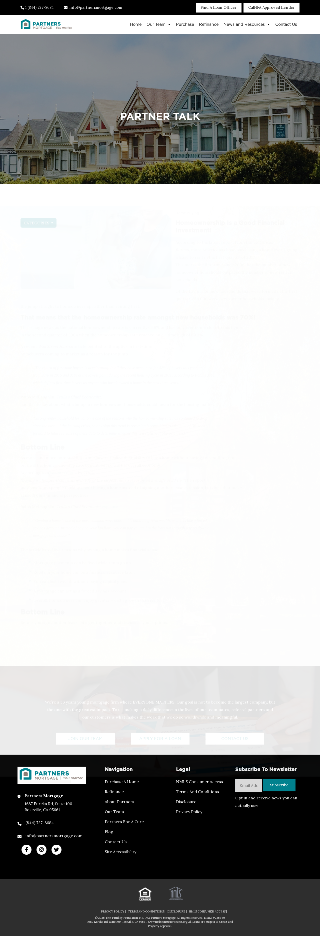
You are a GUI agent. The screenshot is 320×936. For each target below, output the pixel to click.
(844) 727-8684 (40, 822)
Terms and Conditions (197, 791)
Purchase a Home (122, 781)
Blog (109, 831)
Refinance (208, 25)
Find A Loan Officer (218, 7)
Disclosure (186, 801)
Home (136, 25)
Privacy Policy (189, 811)
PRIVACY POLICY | (113, 911)
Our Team (158, 25)
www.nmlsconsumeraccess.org (168, 921)
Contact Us (286, 25)
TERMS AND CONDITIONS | (146, 911)
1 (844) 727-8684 (37, 7)
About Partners (119, 801)
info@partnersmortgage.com (93, 7)
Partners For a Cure (124, 821)
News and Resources (247, 25)
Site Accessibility (120, 851)
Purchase (185, 25)
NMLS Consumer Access (199, 781)
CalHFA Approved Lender (271, 7)
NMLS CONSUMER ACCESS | (208, 911)
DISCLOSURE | (177, 911)
